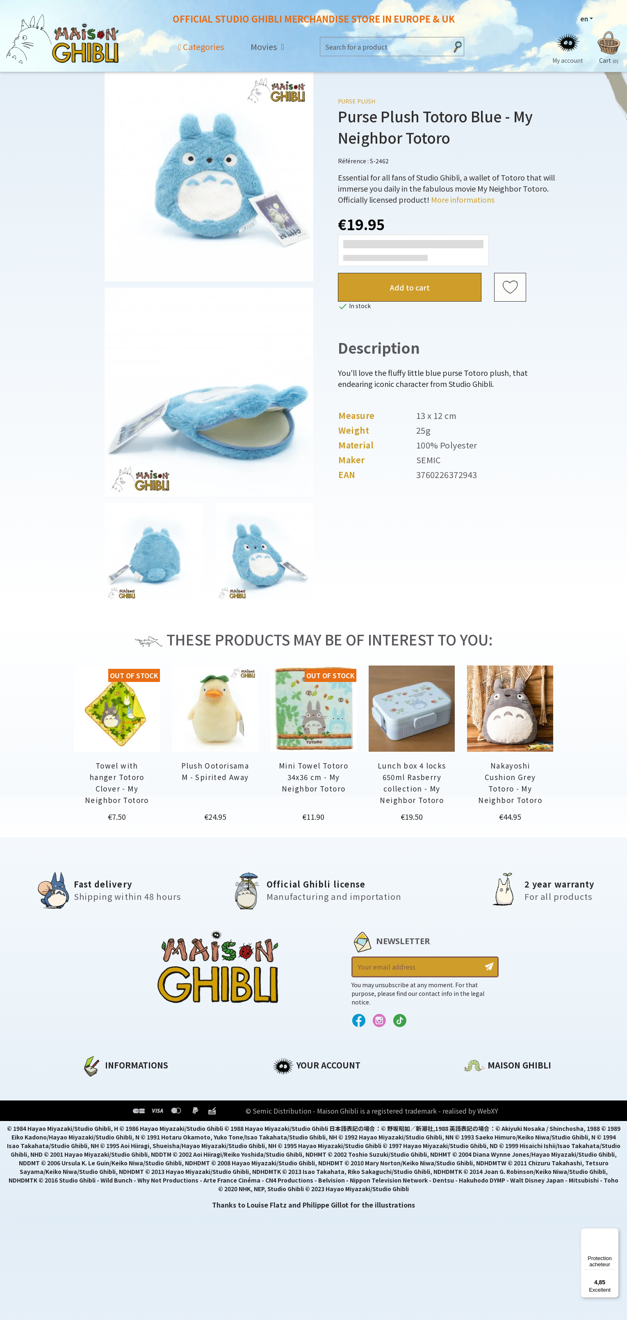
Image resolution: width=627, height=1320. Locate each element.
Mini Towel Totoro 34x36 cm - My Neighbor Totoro (313, 777)
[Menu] (614, 1233)
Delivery (94, 1140)
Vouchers (289, 1126)
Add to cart (410, 287)
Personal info (295, 1084)
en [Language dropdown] (584, 18)
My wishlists (294, 1140)
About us (96, 1084)
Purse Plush (356, 101)
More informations (463, 199)
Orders (284, 1098)
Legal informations (115, 1098)
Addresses (290, 1112)
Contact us (483, 1172)
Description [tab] (379, 347)
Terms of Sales (106, 1126)
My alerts (289, 1154)
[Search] (384, 46)
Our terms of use (110, 1112)
